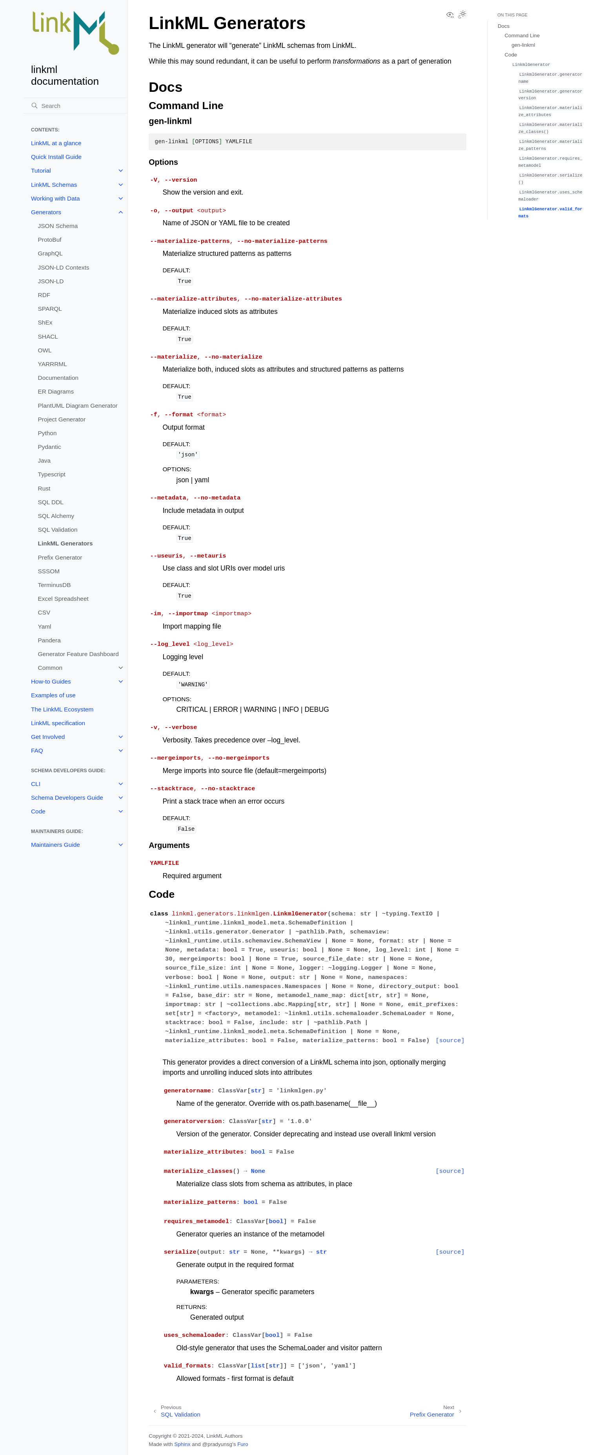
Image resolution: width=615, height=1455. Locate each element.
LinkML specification (58, 723)
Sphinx (182, 1444)
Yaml (44, 626)
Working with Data (55, 198)
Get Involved (48, 736)
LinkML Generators (65, 543)
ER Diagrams (56, 391)
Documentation (58, 377)
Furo (242, 1444)
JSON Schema (58, 225)
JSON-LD (51, 281)
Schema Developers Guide (67, 797)
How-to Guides (51, 681)
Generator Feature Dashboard (78, 654)
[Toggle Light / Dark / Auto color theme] (462, 15)
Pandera (49, 640)
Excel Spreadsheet (63, 598)
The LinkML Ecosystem (62, 709)
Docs (503, 26)
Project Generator (62, 419)
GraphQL (50, 253)
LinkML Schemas (54, 184)
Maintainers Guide (55, 844)
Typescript (52, 474)
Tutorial (41, 170)
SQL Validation (58, 529)
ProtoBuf (50, 239)
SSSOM (49, 571)
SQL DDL (51, 502)
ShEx (45, 322)
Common (50, 667)
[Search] (75, 105)
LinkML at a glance (56, 143)
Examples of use (53, 695)
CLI (35, 783)
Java (44, 460)
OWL (45, 350)
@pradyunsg (217, 1444)
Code (38, 811)
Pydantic (49, 446)
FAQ (37, 750)
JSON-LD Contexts (63, 267)
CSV (44, 612)
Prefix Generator (60, 557)
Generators (46, 212)
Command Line (522, 35)
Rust (44, 488)
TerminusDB (54, 585)
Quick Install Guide (56, 156)
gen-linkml (523, 45)
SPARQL (50, 308)
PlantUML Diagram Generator (78, 405)
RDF (44, 295)
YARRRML (52, 364)
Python (47, 433)
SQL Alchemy (56, 515)
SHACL (48, 336)
